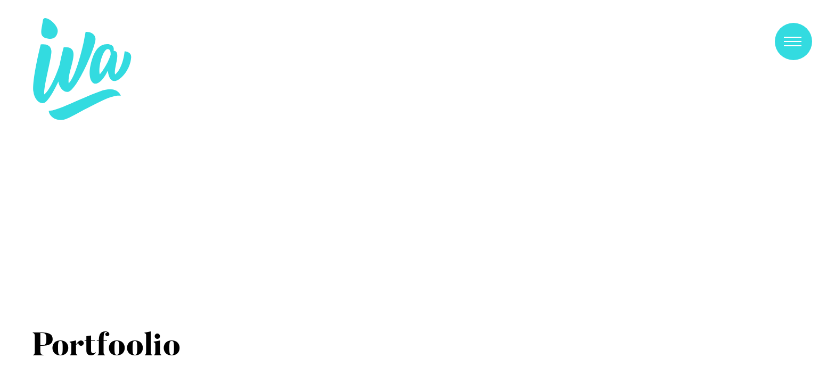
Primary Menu (792, 41)
